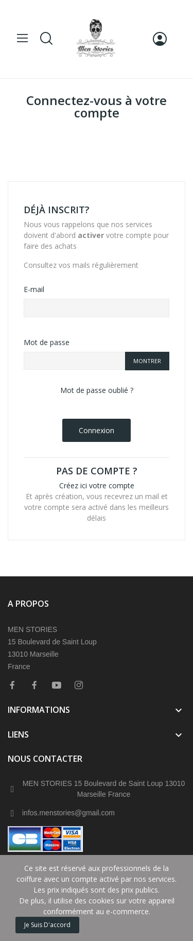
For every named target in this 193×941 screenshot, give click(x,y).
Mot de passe (46, 342)
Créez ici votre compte (96, 485)
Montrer (147, 361)
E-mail (34, 289)
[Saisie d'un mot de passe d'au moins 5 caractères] (74, 361)
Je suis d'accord (47, 924)
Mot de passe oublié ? (96, 390)
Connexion (96, 430)
